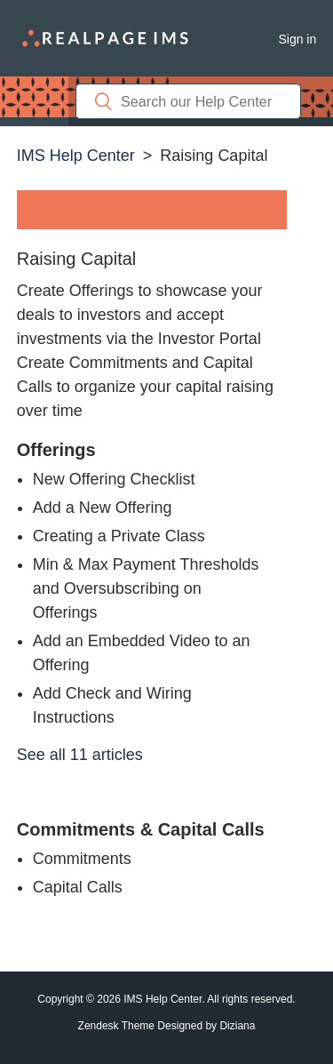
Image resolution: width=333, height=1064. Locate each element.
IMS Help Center (76, 155)
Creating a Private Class (119, 536)
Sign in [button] (297, 39)
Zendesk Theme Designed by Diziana (167, 1026)
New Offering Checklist (114, 479)
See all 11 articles (80, 755)
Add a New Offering (102, 507)
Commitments (82, 859)
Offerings (56, 450)
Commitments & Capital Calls (141, 829)
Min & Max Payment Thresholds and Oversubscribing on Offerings (146, 588)
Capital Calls (78, 887)
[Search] (188, 101)
